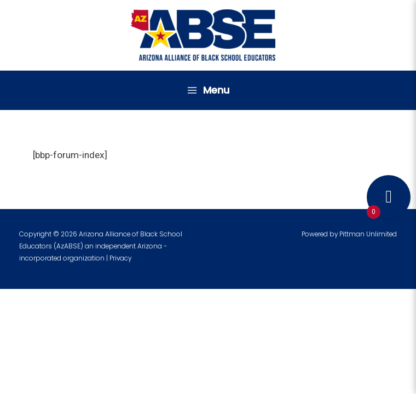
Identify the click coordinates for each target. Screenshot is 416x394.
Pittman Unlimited (368, 234)
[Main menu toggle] (208, 90)
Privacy (120, 258)
